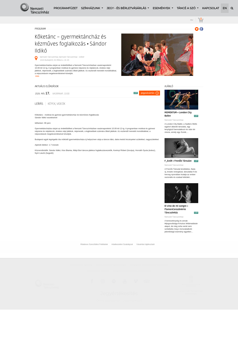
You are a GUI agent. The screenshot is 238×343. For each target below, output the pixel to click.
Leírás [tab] (39, 103)
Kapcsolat (210, 6)
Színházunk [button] (91, 6)
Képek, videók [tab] (56, 103)
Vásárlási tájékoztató (145, 244)
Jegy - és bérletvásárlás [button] (127, 6)
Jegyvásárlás (148, 93)
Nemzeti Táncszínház (174, 120)
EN (225, 6)
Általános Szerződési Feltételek (94, 244)
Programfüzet (65, 6)
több (37, 76)
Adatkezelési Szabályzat (122, 244)
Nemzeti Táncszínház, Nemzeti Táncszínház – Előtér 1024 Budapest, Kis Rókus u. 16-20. (62, 58)
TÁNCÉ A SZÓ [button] (186, 6)
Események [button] (162, 6)
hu (191, 20)
